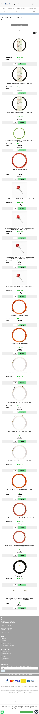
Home (4, 8)
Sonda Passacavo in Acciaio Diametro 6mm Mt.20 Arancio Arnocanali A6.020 (19, 518)
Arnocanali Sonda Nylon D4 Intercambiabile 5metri (19, 54)
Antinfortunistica (26, 11)
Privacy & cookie (5, 658)
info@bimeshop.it (8, 628)
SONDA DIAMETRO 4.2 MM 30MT (19, 343)
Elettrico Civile (11, 8)
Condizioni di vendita (6, 655)
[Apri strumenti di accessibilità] (36, 712)
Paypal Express (5, 642)
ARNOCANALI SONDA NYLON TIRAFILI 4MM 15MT (19, 112)
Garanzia (4, 656)
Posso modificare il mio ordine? (8, 645)
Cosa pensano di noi (6, 653)
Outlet (33, 11)
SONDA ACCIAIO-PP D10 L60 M (19, 169)
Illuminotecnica (7, 11)
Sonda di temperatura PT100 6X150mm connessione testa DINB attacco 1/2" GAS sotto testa (19, 228)
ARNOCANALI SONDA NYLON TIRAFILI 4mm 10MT (19, 83)
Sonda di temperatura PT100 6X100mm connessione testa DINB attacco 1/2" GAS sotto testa (19, 199)
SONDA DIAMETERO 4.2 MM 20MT (19, 315)
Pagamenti (4, 638)
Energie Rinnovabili (31, 8)
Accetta (26, 712)
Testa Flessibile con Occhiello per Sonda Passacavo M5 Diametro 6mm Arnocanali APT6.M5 (19, 599)
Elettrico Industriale (21, 8)
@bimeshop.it (23, 703)
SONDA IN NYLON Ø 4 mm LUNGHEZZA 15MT (19, 402)
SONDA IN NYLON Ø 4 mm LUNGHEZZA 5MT (19, 461)
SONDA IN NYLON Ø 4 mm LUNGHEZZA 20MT (19, 431)
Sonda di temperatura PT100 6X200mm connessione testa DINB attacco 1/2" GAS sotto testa (19, 258)
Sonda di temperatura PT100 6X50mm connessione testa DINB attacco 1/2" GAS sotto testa (19, 287)
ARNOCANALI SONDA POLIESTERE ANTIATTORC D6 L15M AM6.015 (19, 141)
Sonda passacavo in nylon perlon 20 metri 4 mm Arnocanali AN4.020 (19, 575)
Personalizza (12, 712)
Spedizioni (4, 640)
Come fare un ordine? (6, 643)
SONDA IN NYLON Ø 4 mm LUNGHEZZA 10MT (19, 373)
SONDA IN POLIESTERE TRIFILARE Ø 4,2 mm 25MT (19, 489)
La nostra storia (5, 651)
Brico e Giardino (16, 11)
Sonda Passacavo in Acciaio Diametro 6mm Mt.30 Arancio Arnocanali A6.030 (19, 546)
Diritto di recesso (5, 659)
